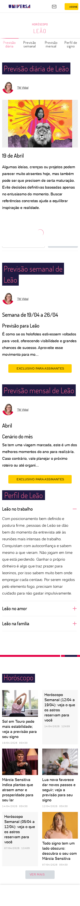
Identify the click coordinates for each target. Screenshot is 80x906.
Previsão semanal (29, 44)
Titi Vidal (22, 87)
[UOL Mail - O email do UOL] (54, 6)
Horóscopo (40, 24)
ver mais (40, 874)
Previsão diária (9, 44)
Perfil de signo (70, 44)
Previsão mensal (51, 44)
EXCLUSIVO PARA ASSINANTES (40, 368)
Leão (40, 31)
